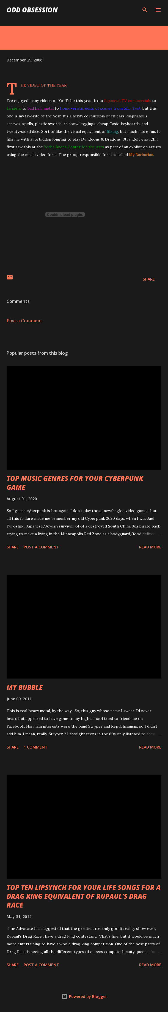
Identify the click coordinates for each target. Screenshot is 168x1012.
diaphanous (136, 116)
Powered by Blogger (84, 996)
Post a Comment (24, 320)
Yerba (49, 146)
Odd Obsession (32, 9)
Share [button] (149, 279)
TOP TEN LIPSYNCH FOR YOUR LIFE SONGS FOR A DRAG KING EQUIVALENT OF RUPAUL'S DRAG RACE (84, 896)
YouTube (67, 100)
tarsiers (14, 108)
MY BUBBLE (25, 687)
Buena (61, 146)
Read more (150, 547)
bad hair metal (40, 108)
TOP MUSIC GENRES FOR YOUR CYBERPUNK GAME (75, 483)
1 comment (36, 747)
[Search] (145, 10)
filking (112, 131)
